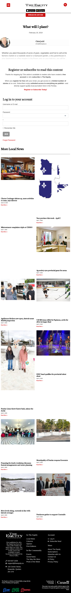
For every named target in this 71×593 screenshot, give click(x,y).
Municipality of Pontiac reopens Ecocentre (52, 460)
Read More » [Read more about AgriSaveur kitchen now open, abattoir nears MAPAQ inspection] (4, 325)
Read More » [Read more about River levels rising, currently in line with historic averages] (4, 517)
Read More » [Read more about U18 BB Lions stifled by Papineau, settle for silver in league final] (39, 326)
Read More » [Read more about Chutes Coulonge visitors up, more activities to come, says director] (4, 205)
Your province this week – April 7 (48, 218)
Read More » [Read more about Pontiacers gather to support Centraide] (39, 519)
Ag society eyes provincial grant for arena (51, 270)
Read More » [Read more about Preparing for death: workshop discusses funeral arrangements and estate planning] (4, 469)
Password (6, 112)
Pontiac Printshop (6, 582)
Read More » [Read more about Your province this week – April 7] (39, 222)
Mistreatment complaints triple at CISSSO (16, 227)
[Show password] (65, 115)
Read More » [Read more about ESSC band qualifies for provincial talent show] (39, 380)
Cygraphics (16, 582)
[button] (8, 5)
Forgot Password (9, 140)
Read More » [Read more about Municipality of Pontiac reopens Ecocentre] (39, 464)
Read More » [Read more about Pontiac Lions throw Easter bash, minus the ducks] (4, 415)
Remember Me (9, 128)
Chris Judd (40, 41)
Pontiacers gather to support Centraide (51, 515)
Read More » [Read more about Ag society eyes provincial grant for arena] (39, 275)
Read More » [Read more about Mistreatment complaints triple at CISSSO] (4, 231)
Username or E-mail (10, 104)
